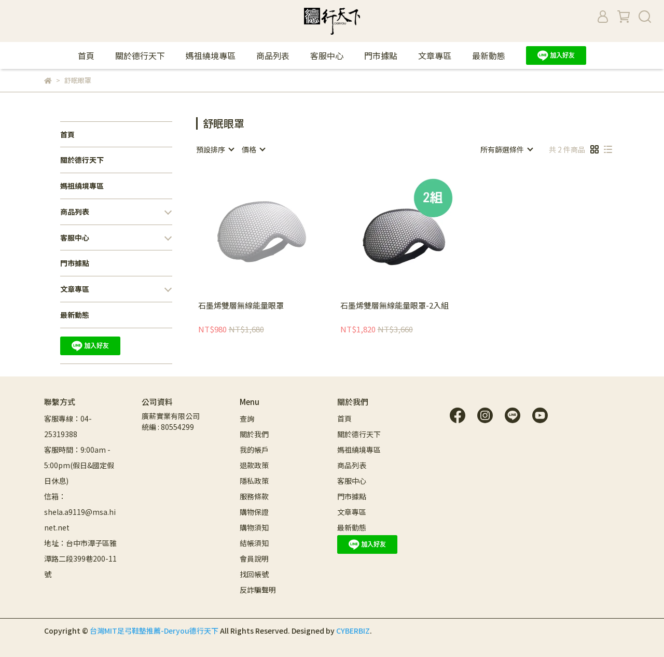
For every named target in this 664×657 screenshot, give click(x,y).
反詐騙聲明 (258, 589)
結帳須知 (254, 543)
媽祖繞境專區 (211, 55)
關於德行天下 (140, 55)
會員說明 (254, 558)
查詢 (247, 418)
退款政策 (254, 465)
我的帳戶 (254, 449)
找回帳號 (254, 574)
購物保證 (254, 512)
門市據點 (380, 55)
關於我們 (254, 434)
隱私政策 (254, 481)
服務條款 (254, 496)
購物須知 (255, 527)
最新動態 (488, 55)
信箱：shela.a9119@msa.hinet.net (80, 512)
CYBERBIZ (353, 630)
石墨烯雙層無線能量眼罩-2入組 (394, 306)
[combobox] (214, 149)
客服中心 (326, 55)
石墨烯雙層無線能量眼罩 (241, 306)
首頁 (86, 55)
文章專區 (434, 55)
